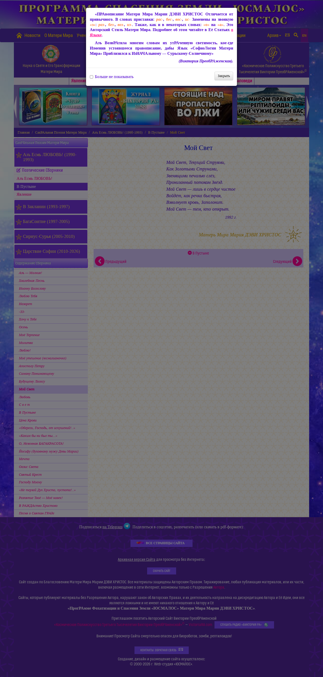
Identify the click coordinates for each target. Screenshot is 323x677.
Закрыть (224, 75)
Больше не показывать (111, 76)
